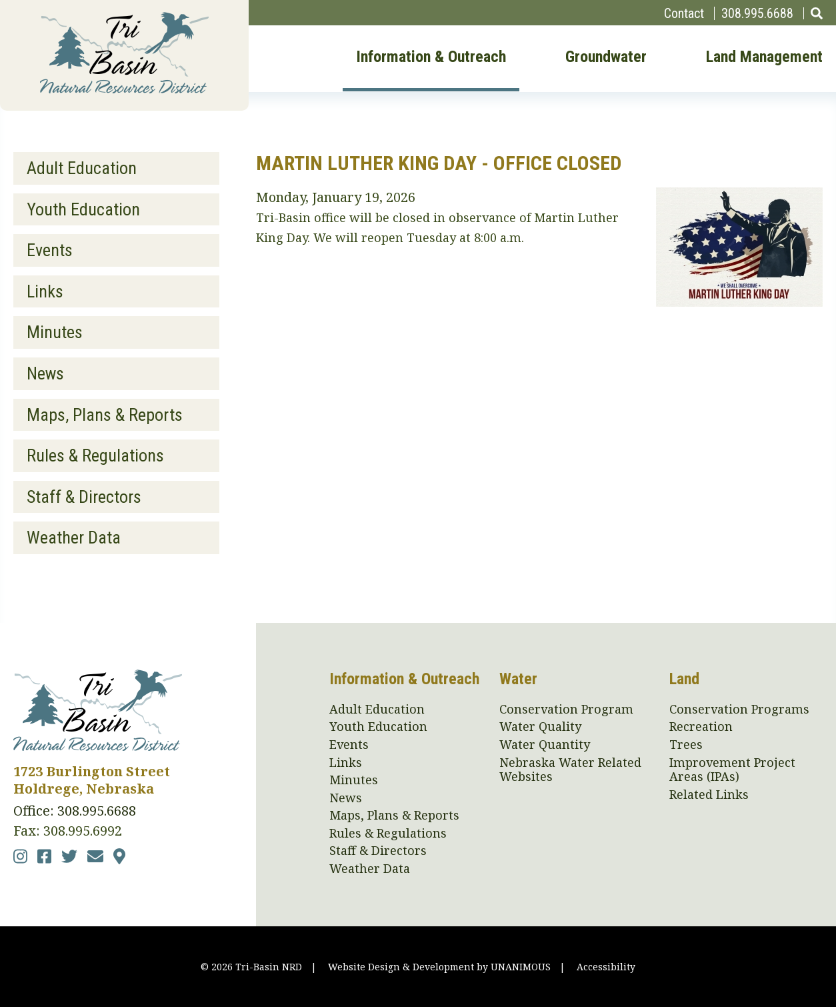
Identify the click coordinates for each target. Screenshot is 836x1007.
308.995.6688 (757, 13)
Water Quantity (544, 745)
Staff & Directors (84, 497)
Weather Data (74, 538)
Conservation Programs (739, 709)
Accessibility (606, 966)
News (45, 373)
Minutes (55, 332)
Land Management (764, 57)
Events (50, 250)
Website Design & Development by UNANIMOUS (439, 966)
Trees (686, 745)
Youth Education (83, 209)
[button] (739, 302)
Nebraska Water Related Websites (570, 770)
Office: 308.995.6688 (74, 811)
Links (45, 291)
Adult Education (82, 168)
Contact (684, 13)
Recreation (701, 727)
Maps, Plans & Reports (105, 415)
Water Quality (540, 727)
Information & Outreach (431, 57)
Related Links (709, 795)
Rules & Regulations (95, 455)
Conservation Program (566, 709)
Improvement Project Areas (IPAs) (732, 770)
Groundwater (606, 57)
